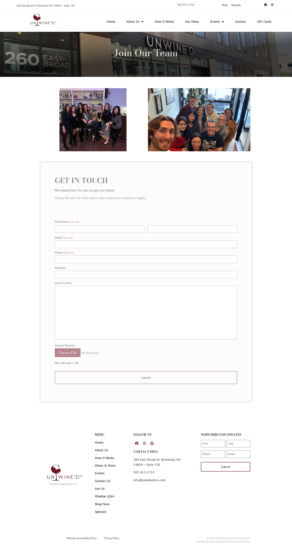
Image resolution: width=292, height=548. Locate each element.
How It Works (164, 21)
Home (111, 21)
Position (60, 267)
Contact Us (103, 481)
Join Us (100, 488)
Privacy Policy (111, 538)
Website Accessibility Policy (82, 538)
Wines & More (105, 465)
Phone (64, 252)
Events (217, 21)
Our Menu (192, 21)
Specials (236, 5)
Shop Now (102, 504)
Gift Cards (264, 21)
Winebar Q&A (104, 496)
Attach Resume (65, 345)
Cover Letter (63, 282)
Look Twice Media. (240, 541)
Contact (240, 21)
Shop (225, 5)
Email (63, 237)
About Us (134, 21)
